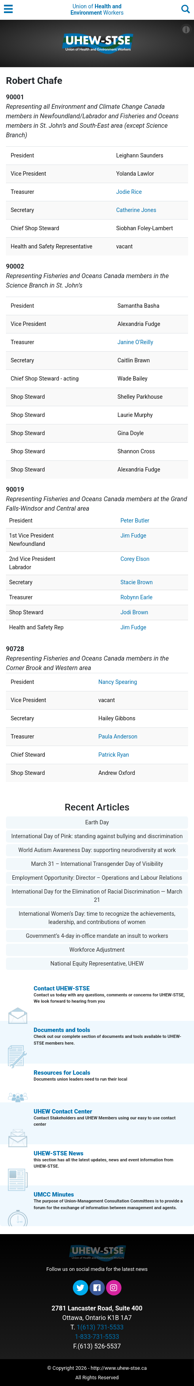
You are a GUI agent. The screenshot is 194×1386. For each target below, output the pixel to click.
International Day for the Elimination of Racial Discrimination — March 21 (96, 895)
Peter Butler (134, 520)
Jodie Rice (129, 192)
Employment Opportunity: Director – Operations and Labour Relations (97, 878)
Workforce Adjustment (97, 950)
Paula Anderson (117, 736)
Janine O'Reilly (135, 342)
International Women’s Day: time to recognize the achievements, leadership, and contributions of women (97, 918)
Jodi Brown (134, 612)
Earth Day (97, 822)
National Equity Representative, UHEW (97, 963)
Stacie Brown (136, 582)
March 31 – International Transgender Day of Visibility (97, 864)
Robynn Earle (136, 597)
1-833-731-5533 (97, 1337)
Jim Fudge (133, 535)
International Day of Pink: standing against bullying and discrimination (97, 836)
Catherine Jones (136, 210)
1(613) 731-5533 (100, 1327)
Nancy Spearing (117, 682)
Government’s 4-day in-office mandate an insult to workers (97, 936)
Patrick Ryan (113, 755)
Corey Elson (134, 559)
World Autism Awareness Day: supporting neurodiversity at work (97, 850)
